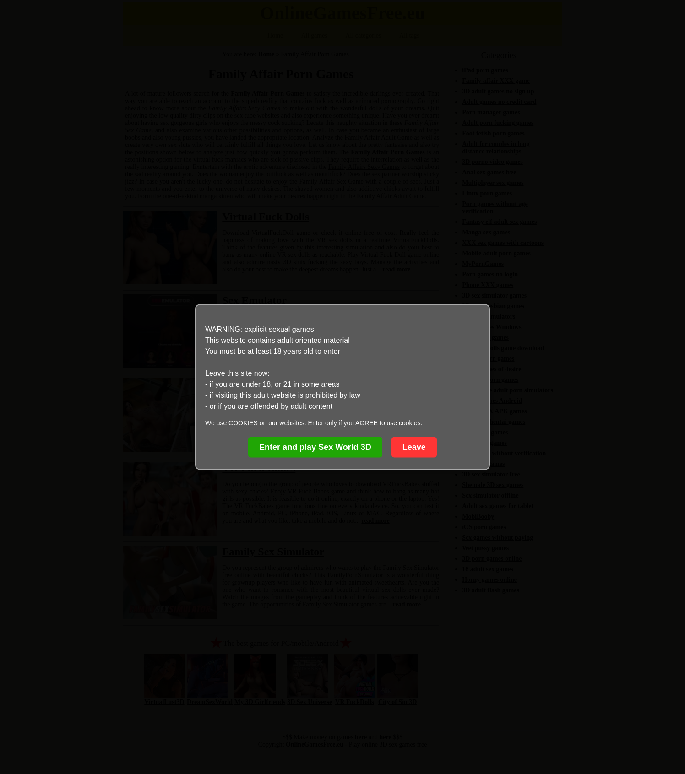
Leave (414, 447)
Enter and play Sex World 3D (315, 447)
